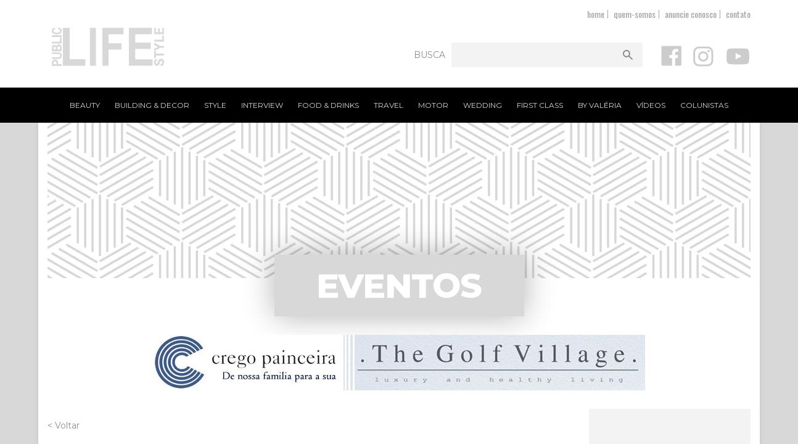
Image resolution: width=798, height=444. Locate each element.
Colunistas (704, 105)
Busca (429, 54)
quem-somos (635, 13)
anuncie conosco (691, 13)
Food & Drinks (328, 105)
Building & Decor (152, 105)
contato (738, 13)
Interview (262, 105)
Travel (388, 105)
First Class (540, 105)
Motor (433, 105)
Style (215, 105)
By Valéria (600, 105)
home (595, 13)
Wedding (482, 105)
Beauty (85, 105)
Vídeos (650, 105)
